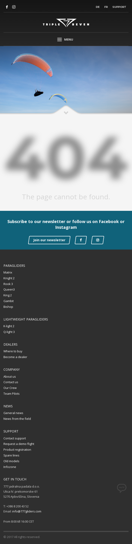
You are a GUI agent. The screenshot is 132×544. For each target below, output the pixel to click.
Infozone (9, 467)
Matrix (7, 272)
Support (119, 7)
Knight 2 (9, 278)
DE (98, 7)
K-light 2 (8, 326)
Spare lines (11, 455)
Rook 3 (8, 284)
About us (9, 376)
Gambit (8, 301)
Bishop (8, 307)
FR (106, 7)
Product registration (17, 449)
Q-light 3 (9, 332)
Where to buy (12, 351)
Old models (11, 461)
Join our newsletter (49, 240)
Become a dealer (15, 357)
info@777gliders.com (26, 511)
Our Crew (10, 388)
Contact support (14, 438)
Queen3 (9, 289)
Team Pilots (11, 393)
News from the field (17, 419)
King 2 (7, 295)
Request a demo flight (18, 444)
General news (13, 413)
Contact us (10, 382)
